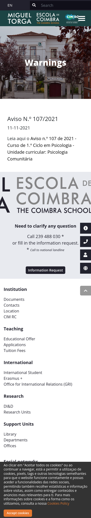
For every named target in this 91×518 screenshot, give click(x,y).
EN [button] (10, 5)
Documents (14, 299)
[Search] (64, 5)
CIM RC (10, 316)
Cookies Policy (58, 503)
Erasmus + (13, 378)
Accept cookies (18, 513)
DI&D (8, 406)
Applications (15, 344)
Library (10, 434)
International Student (23, 372)
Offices (10, 445)
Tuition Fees (14, 350)
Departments (15, 440)
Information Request (45, 270)
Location (11, 311)
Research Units (17, 412)
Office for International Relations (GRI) (38, 384)
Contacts (11, 305)
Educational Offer (19, 339)
